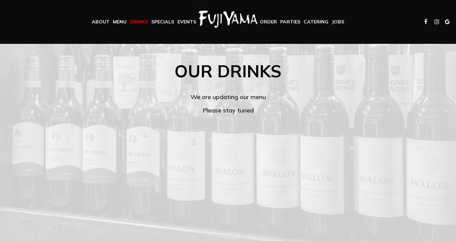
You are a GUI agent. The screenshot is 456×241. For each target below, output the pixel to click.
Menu (120, 22)
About (100, 22)
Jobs (338, 22)
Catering (316, 22)
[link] (228, 17)
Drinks (139, 22)
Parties (290, 22)
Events (186, 22)
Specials (162, 22)
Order (268, 22)
